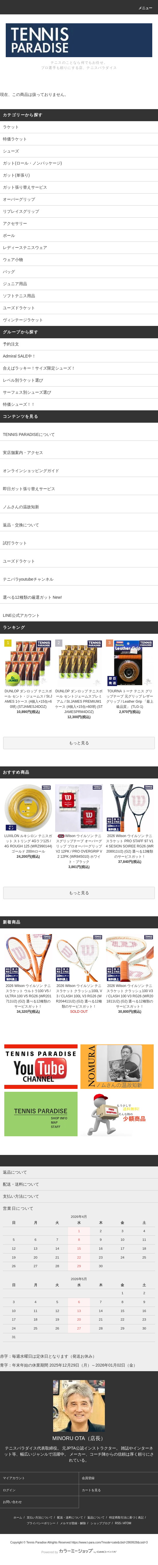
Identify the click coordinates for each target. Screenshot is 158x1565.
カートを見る (91, 1490)
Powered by (79, 1552)
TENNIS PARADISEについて (29, 434)
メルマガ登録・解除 (73, 1523)
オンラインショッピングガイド (31, 470)
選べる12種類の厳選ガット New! (32, 597)
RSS (118, 1523)
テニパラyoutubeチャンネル (28, 579)
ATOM (127, 1523)
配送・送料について (70, 1517)
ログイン (9, 1490)
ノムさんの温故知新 (21, 507)
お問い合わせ (12, 1502)
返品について (96, 1517)
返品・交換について (21, 525)
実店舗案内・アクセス (23, 452)
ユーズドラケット (19, 561)
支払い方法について (40, 1517)
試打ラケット (15, 543)
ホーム (18, 1517)
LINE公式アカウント (21, 615)
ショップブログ (100, 1523)
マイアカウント (14, 1478)
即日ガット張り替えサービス (29, 488)
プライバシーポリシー (41, 1523)
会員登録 (88, 1478)
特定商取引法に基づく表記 (126, 1517)
